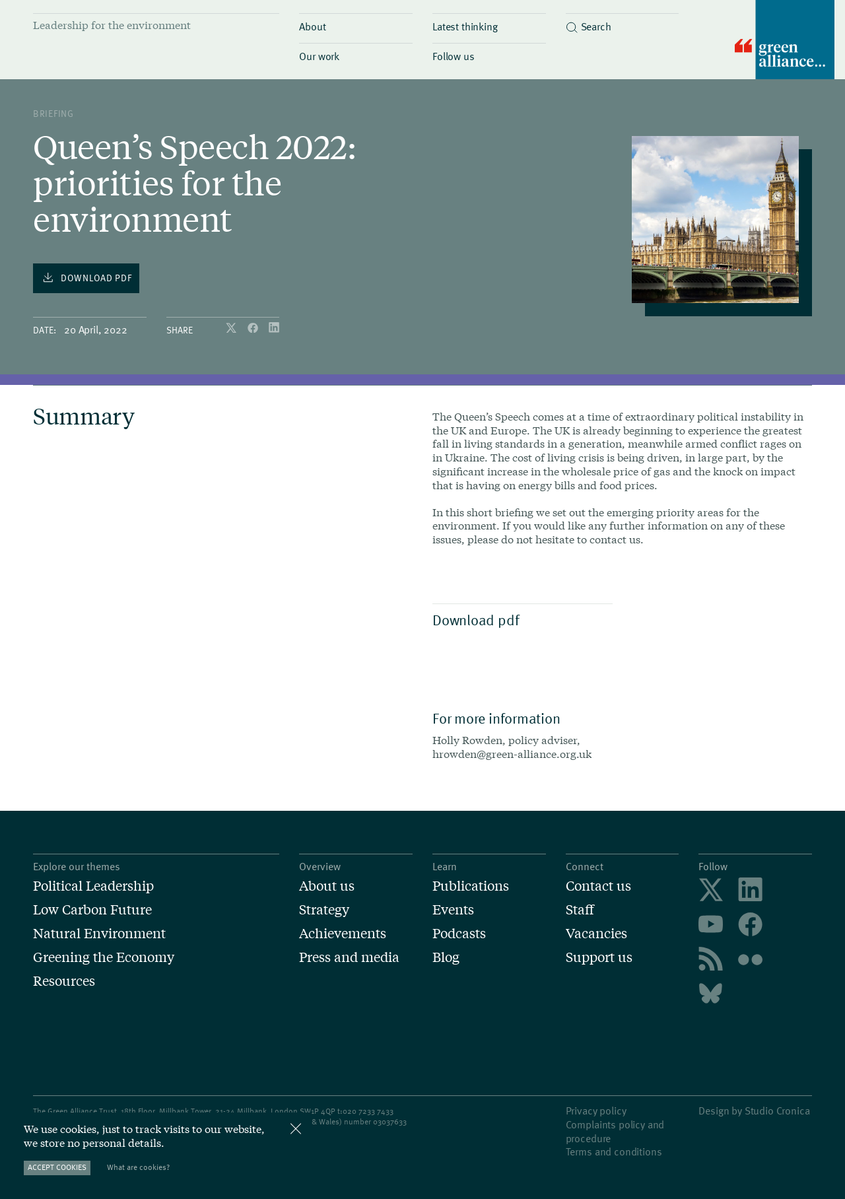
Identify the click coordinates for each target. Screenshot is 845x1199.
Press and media (349, 957)
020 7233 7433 (368, 1110)
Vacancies (596, 933)
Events (453, 909)
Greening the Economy (103, 957)
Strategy (324, 909)
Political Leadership (93, 885)
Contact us (598, 885)
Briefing (53, 113)
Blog (445, 957)
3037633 (392, 1121)
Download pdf (519, 619)
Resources (64, 980)
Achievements (342, 933)
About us (327, 885)
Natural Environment (99, 933)
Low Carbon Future (92, 909)
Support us (599, 957)
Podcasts (459, 933)
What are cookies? (138, 1167)
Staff (580, 909)
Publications (470, 885)
